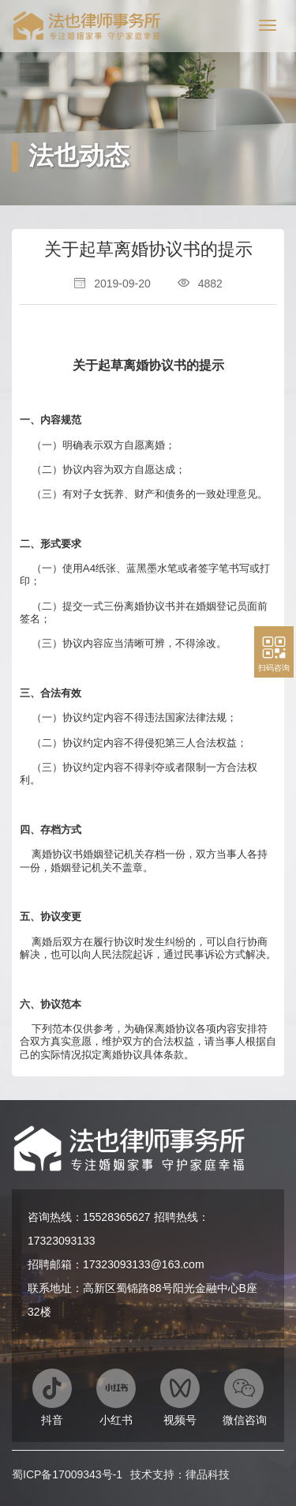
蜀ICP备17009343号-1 (67, 1474)
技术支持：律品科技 (180, 1474)
